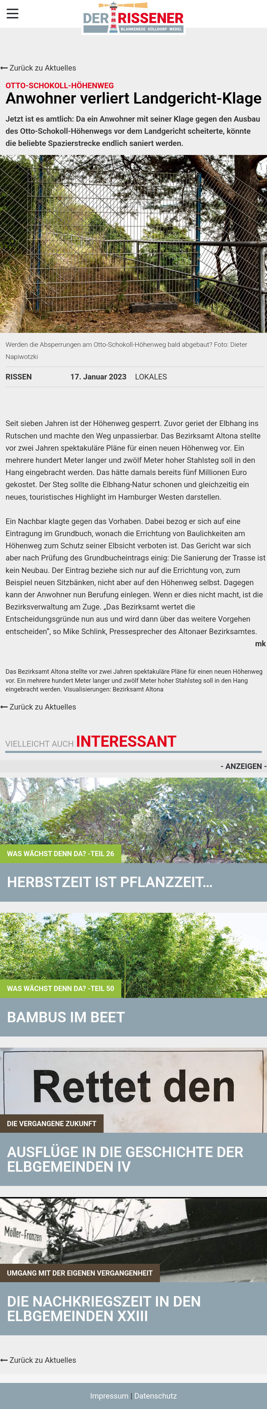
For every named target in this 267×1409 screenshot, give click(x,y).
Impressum (109, 1396)
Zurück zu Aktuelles (38, 68)
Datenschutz (155, 1396)
